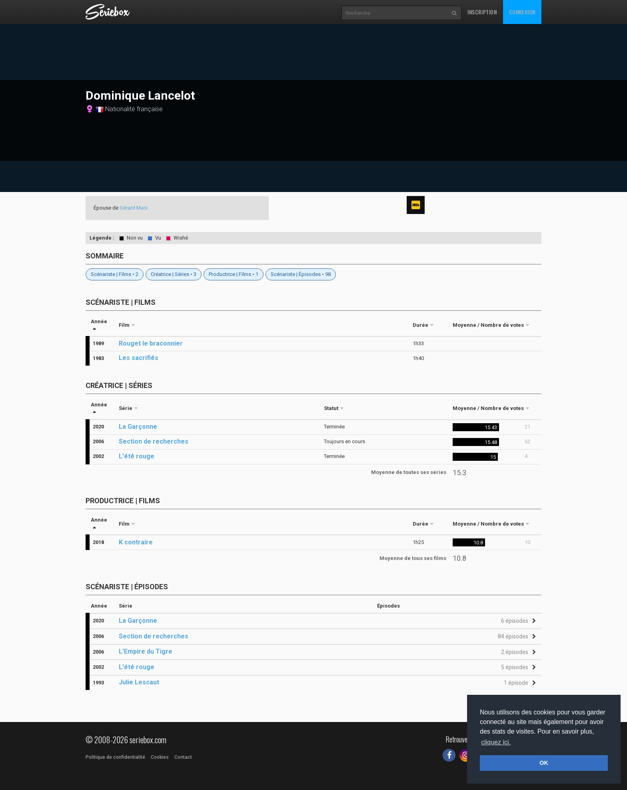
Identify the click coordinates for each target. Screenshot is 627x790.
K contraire (136, 542)
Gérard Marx (134, 208)
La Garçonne (138, 426)
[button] (517, 621)
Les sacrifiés (138, 357)
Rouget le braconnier (151, 343)
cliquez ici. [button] (496, 742)
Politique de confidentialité (115, 757)
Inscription (482, 12)
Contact (183, 757)
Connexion (522, 12)
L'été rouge (136, 456)
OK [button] (543, 763)
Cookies (160, 757)
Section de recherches (153, 441)
